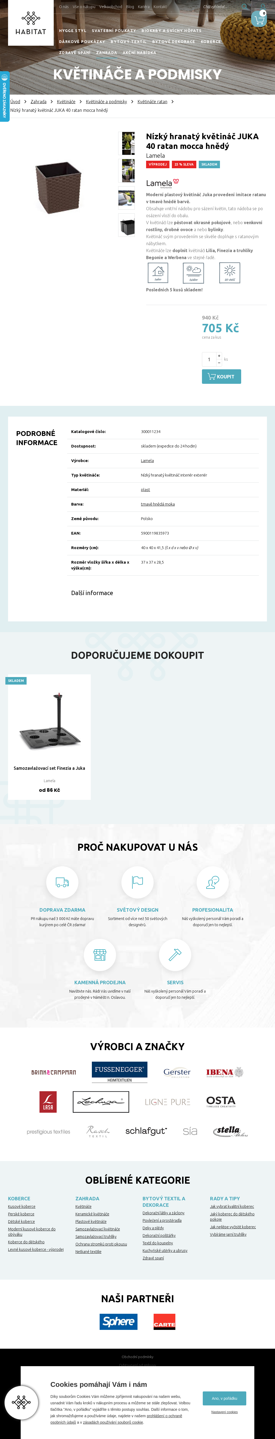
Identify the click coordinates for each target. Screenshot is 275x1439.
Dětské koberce (21, 1220)
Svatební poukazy (114, 30)
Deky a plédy (153, 1227)
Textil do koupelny (158, 1242)
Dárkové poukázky (82, 42)
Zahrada (106, 53)
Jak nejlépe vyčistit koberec (233, 1225)
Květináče (66, 101)
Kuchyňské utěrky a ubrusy (165, 1249)
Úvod (15, 101)
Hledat (229, 6)
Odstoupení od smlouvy (137, 1364)
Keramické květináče (92, 1213)
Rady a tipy (225, 1197)
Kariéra (144, 7)
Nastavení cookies (224, 1412)
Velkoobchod (110, 7)
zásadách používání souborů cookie (113, 1422)
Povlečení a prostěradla (162, 1219)
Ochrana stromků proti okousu (101, 1243)
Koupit (229, 376)
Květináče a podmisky (106, 101)
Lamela (147, 459)
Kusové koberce (21, 1205)
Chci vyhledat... (199, 7)
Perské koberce (21, 1213)
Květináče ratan (152, 101)
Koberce (211, 42)
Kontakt (160, 7)
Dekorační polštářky (159, 1234)
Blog (130, 7)
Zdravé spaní (75, 53)
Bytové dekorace (174, 42)
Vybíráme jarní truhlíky (228, 1233)
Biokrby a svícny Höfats (172, 30)
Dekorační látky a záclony (163, 1211)
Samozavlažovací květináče (97, 1228)
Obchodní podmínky (137, 1355)
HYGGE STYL (72, 30)
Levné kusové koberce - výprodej (36, 1248)
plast (145, 488)
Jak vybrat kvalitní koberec (232, 1205)
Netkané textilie (88, 1250)
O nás (64, 7)
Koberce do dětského (26, 1240)
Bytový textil (129, 42)
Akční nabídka (140, 53)
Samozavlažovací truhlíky (96, 1235)
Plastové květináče (91, 1220)
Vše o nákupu (84, 7)
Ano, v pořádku (224, 1398)
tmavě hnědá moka (158, 502)
